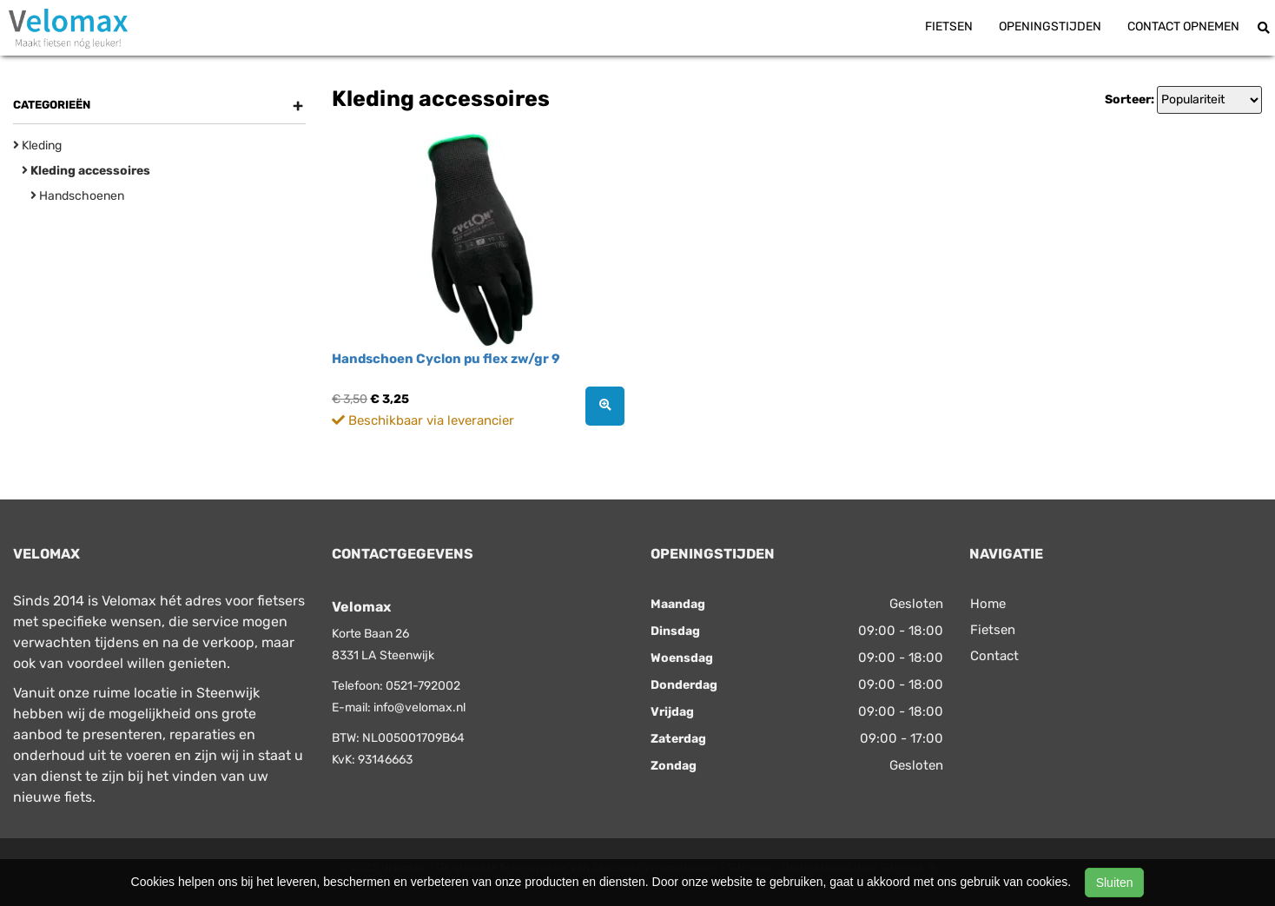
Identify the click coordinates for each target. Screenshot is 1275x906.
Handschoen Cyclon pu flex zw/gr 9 (446, 359)
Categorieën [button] (158, 105)
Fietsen (949, 26)
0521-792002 (423, 685)
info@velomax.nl (419, 707)
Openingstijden (1050, 26)
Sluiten (1114, 882)
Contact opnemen (1183, 26)
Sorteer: (1129, 99)
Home (988, 604)
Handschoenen (77, 195)
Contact (994, 656)
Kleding (37, 145)
